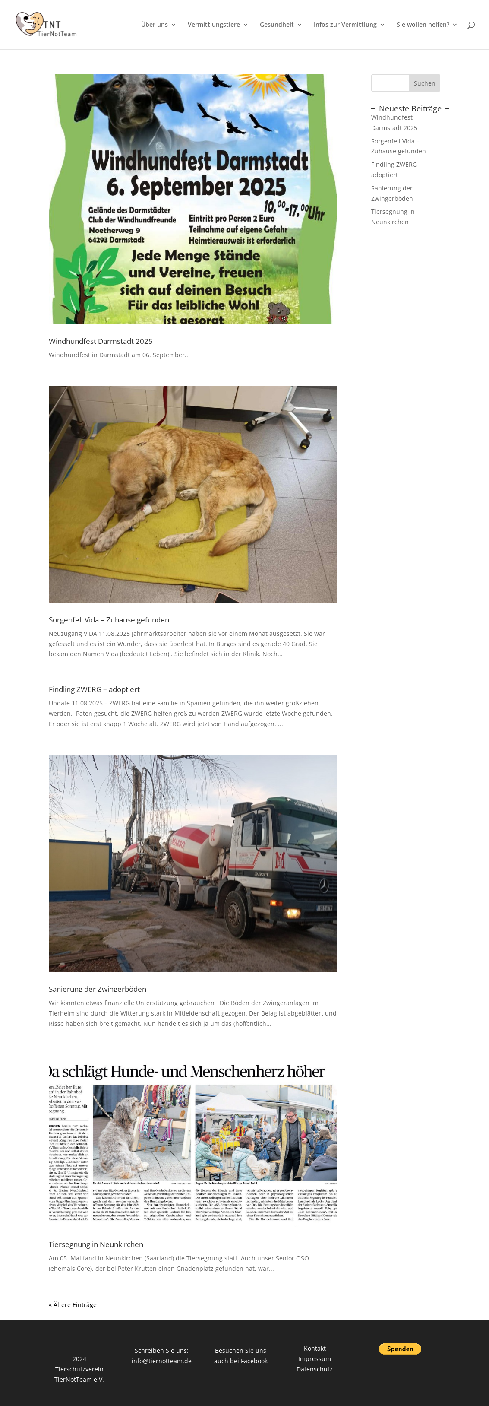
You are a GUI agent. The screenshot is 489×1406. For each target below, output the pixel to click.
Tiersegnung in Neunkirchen (96, 1244)
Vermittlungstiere (214, 25)
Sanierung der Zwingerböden (97, 989)
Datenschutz (315, 1369)
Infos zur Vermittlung (345, 25)
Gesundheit (277, 25)
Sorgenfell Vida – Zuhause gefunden (109, 620)
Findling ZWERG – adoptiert (94, 689)
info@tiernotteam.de (162, 1361)
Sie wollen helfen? (423, 25)
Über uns (154, 25)
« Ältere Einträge (73, 1305)
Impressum (314, 1359)
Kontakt (315, 1348)
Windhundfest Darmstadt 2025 (101, 341)
